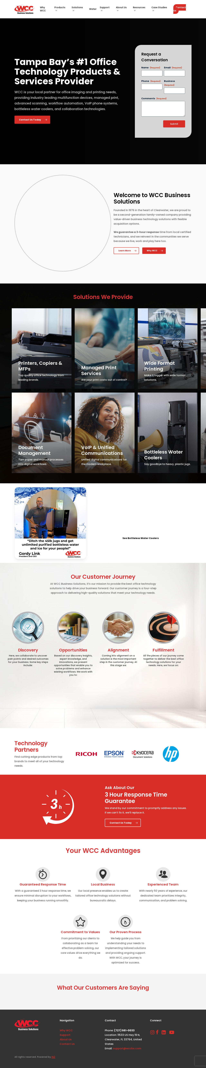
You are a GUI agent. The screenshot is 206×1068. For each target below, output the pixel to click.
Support (65, 1035)
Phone (151, 81)
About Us (66, 1039)
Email (173, 67)
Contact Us (67, 1044)
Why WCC (66, 1030)
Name (150, 67)
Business (169, 82)
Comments (154, 98)
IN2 (53, 1057)
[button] (32, 120)
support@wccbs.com (127, 1048)
